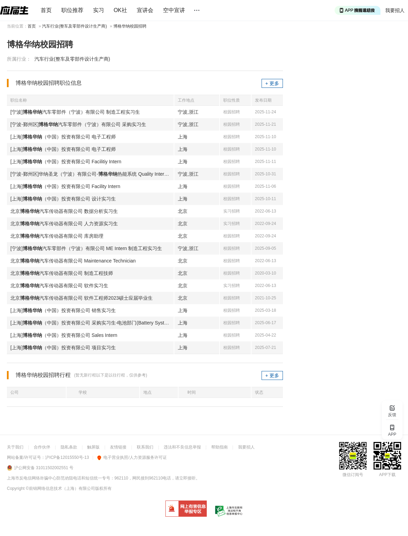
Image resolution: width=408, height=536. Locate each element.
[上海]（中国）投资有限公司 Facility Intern (65, 186)
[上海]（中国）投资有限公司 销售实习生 (63, 310)
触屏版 (93, 447)
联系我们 (145, 447)
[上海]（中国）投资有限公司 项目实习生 (63, 347)
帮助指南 (219, 447)
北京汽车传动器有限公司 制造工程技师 (61, 273)
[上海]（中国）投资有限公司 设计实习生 (63, 199)
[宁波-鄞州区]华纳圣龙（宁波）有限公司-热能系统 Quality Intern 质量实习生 (92, 174)
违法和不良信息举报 (182, 447)
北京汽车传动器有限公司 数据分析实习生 (64, 211)
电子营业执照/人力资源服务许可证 (132, 457)
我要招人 (395, 10)
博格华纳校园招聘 (129, 26)
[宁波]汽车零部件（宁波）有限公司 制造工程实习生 (75, 112)
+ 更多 (272, 83)
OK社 (120, 10)
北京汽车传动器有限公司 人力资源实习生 (64, 223)
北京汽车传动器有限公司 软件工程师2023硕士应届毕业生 (81, 298)
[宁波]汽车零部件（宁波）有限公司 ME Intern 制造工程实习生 (86, 248)
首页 (46, 10)
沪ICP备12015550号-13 (67, 457)
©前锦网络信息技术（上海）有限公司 (60, 488)
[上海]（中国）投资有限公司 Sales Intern (63, 335)
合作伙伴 (42, 447)
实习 (98, 10)
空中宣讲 (174, 10)
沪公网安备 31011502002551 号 (43, 467)
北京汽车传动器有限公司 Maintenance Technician (73, 261)
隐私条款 (69, 447)
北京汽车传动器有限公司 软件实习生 (59, 285)
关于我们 (15, 447)
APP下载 (387, 474)
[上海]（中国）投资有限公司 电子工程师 (63, 137)
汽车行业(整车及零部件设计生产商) (74, 26)
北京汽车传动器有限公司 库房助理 (56, 236)
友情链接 (118, 447)
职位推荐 (72, 10)
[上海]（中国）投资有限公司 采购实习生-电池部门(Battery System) (91, 323)
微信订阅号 (353, 474)
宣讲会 (145, 10)
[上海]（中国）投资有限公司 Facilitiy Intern (65, 161)
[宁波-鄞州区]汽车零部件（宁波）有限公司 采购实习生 (78, 124)
